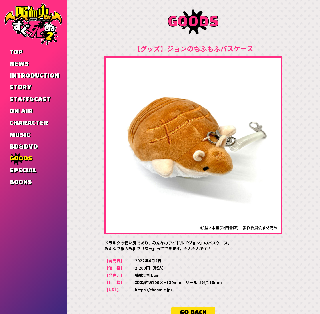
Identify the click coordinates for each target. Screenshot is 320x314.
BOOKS (21, 182)
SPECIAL (23, 170)
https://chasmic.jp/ (153, 290)
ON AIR (21, 111)
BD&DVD (24, 147)
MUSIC (20, 135)
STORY (20, 87)
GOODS (21, 158)
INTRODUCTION (34, 76)
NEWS (19, 64)
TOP (16, 52)
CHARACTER (29, 123)
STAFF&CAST (30, 99)
